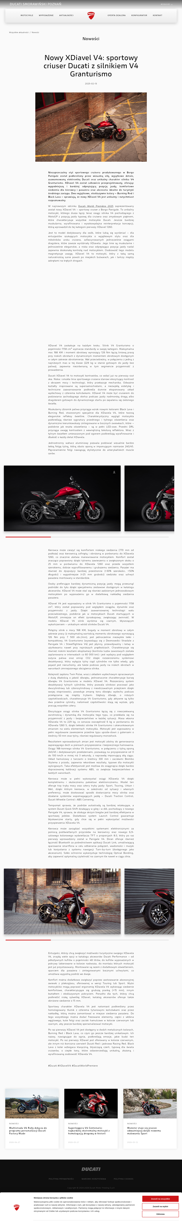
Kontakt (157, 16)
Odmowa (160, 1206)
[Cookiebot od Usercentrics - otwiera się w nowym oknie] (16, 1218)
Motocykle (27, 16)
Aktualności (66, 16)
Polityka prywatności (61, 1179)
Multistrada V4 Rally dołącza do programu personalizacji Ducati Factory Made (28, 1131)
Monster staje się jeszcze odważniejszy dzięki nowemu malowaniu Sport (144, 1131)
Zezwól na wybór (160, 1199)
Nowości (35, 33)
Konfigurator (139, 16)
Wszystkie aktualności (19, 33)
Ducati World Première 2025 (95, 206)
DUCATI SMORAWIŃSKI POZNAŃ (35, 4)
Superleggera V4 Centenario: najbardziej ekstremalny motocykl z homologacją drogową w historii (89, 1131)
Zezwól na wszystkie (160, 1191)
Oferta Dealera (117, 16)
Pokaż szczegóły (137, 1218)
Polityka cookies (123, 1179)
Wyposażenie (46, 16)
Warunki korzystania (94, 1179)
